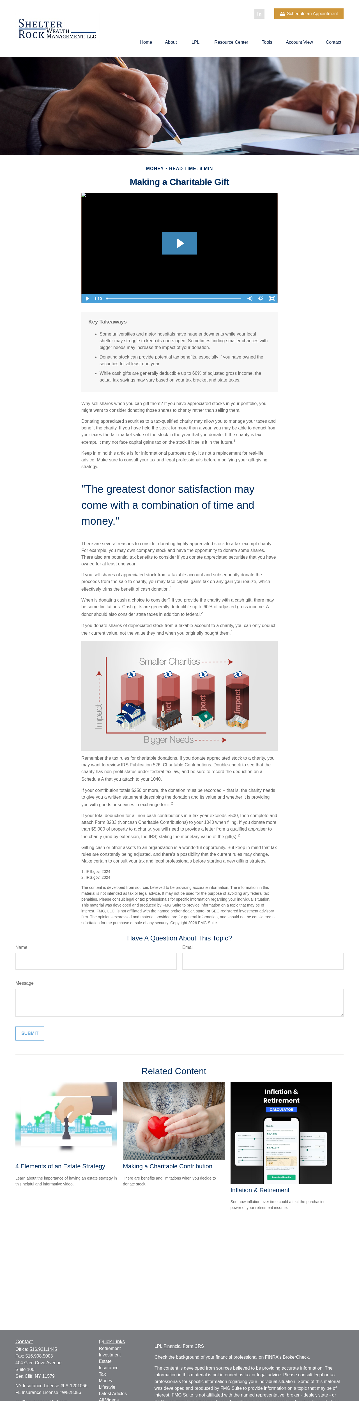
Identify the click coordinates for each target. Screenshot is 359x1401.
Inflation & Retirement (260, 1190)
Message (24, 983)
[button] (146, 42)
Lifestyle (107, 1387)
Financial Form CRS (184, 1346)
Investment (110, 1355)
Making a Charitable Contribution (167, 1166)
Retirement (110, 1348)
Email (188, 947)
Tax (102, 1374)
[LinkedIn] (259, 14)
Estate (105, 1361)
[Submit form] (29, 1034)
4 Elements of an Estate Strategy (60, 1166)
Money (105, 1380)
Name (21, 947)
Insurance (109, 1367)
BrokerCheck (296, 1357)
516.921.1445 (43, 1349)
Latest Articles (113, 1393)
